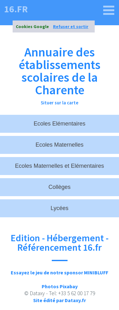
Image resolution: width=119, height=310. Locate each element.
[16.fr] (109, 10)
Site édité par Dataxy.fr (59, 300)
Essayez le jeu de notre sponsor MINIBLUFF (59, 272)
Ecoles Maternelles (59, 145)
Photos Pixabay (60, 286)
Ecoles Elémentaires (59, 123)
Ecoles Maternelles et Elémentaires (59, 166)
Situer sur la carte (59, 103)
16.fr (16, 9)
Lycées (59, 208)
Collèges (59, 187)
